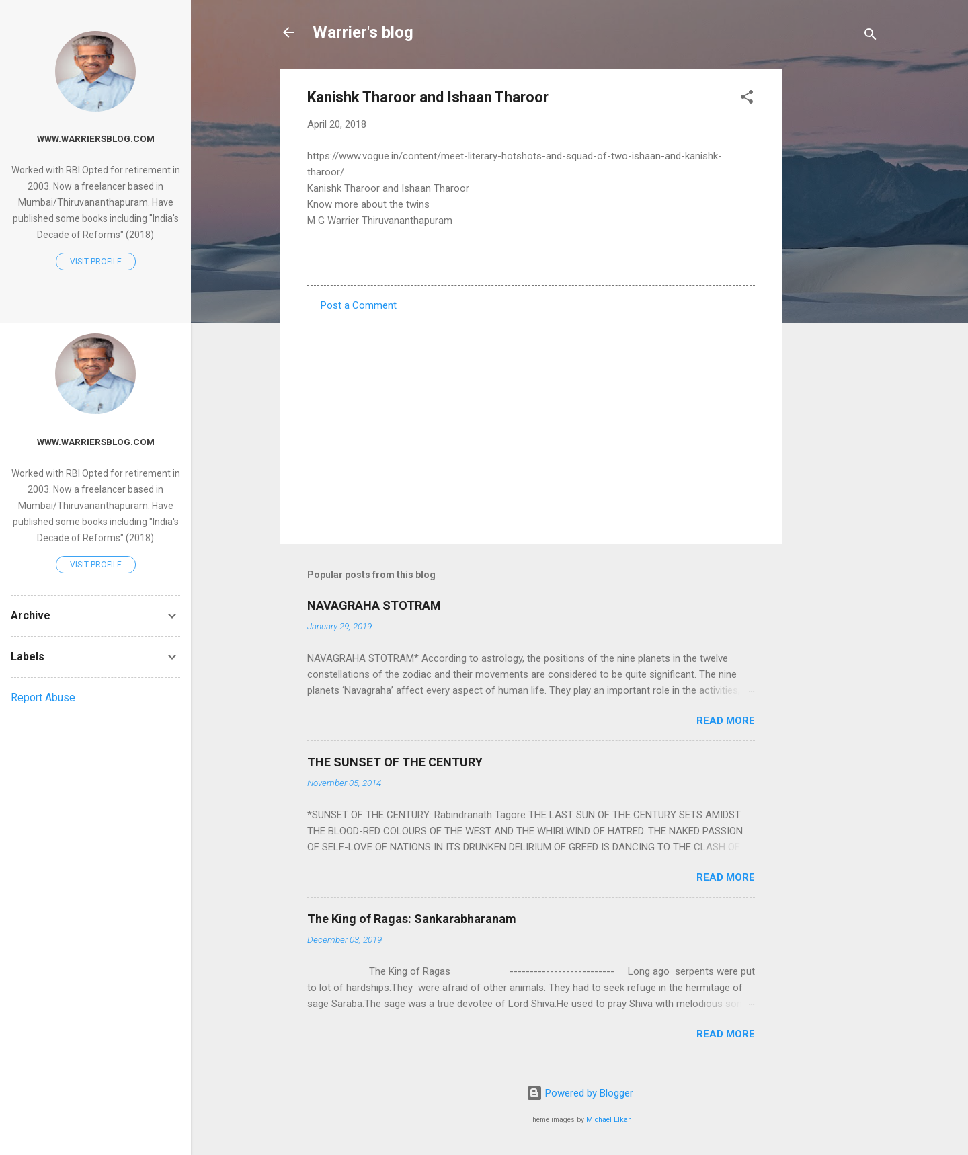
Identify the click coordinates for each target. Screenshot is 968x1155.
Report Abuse (43, 697)
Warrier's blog (363, 32)
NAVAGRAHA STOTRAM (374, 605)
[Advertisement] (836, 270)
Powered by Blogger (579, 1093)
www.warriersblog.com (96, 138)
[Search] (870, 36)
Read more (725, 721)
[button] (747, 99)
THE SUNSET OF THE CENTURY (395, 762)
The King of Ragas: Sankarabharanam (411, 919)
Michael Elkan (609, 1119)
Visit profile (96, 261)
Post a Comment (359, 305)
